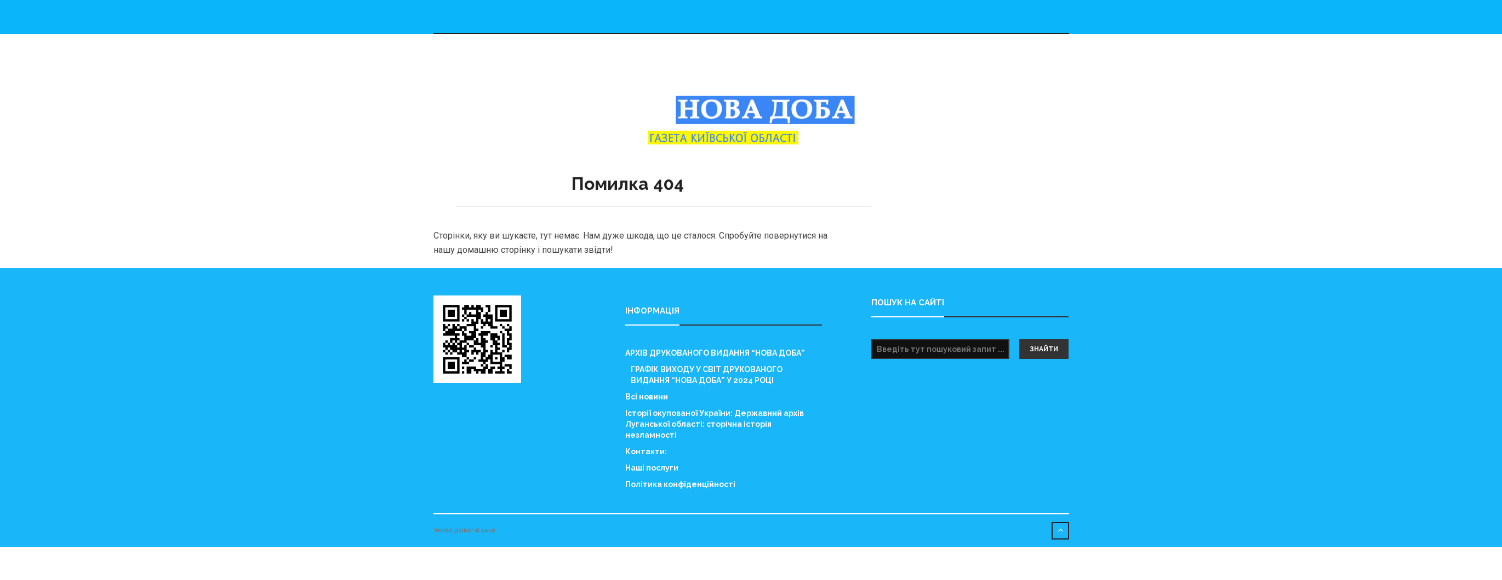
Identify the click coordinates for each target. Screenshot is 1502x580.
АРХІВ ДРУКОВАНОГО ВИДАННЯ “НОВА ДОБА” (715, 353)
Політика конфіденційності (680, 484)
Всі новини (646, 396)
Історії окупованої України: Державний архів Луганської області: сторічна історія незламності (714, 424)
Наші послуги (651, 467)
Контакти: (646, 451)
